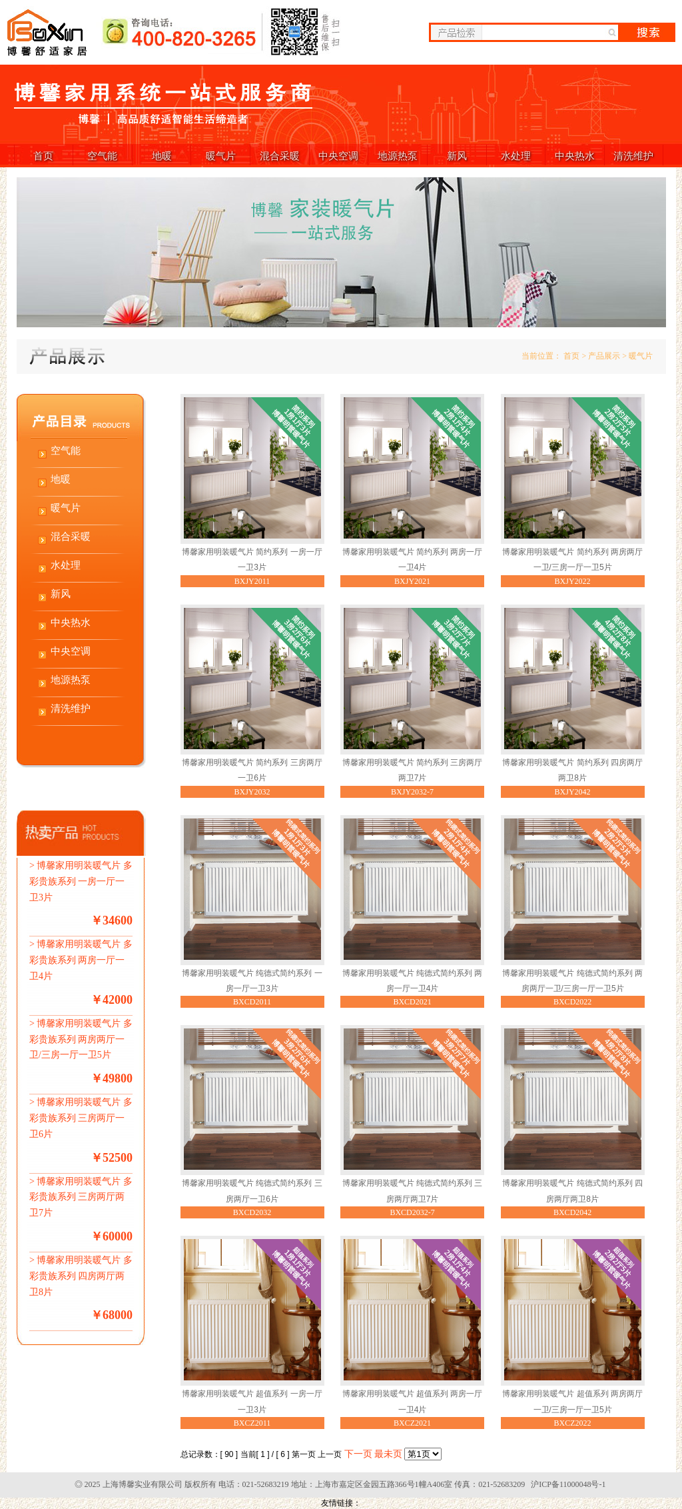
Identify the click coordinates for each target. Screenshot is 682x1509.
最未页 (388, 1454)
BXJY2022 (573, 581)
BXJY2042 (573, 791)
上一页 (330, 1454)
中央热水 (575, 155)
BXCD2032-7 (412, 1212)
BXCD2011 (252, 1001)
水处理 (516, 155)
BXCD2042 (572, 1212)
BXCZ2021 (412, 1423)
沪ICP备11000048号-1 (568, 1484)
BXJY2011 (252, 581)
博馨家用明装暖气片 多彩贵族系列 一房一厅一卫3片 (81, 881)
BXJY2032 (252, 791)
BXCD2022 (572, 1001)
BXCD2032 (252, 1212)
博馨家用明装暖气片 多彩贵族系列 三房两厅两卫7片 (81, 1197)
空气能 (102, 155)
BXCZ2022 (572, 1423)
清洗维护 (633, 155)
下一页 (358, 1454)
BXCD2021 (412, 1001)
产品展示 (604, 356)
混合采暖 (280, 155)
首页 (43, 155)
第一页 (304, 1454)
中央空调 (338, 155)
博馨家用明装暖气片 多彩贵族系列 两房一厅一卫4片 (81, 960)
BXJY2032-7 (412, 791)
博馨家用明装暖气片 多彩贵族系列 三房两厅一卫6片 (81, 1118)
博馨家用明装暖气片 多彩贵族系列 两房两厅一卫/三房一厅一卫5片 (81, 1039)
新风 (457, 155)
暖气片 (221, 155)
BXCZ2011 (252, 1423)
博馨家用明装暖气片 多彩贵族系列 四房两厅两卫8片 (81, 1276)
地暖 (162, 155)
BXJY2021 (412, 581)
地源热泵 (398, 155)
